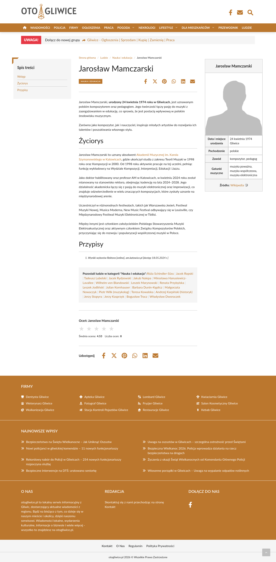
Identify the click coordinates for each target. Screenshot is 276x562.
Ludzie (247, 27)
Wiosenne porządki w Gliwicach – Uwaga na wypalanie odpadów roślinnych (198, 470)
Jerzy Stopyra (93, 296)
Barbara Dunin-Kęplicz (147, 287)
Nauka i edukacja (122, 57)
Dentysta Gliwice (37, 396)
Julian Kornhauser (118, 287)
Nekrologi (147, 27)
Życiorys (22, 83)
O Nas (120, 546)
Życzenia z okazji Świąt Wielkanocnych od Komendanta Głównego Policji (196, 459)
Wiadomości (40, 27)
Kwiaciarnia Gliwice (214, 396)
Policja (59, 27)
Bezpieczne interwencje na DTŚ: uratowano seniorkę (61, 470)
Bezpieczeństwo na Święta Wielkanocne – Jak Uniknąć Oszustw (69, 442)
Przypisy (22, 90)
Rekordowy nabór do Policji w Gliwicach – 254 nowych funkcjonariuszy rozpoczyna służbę (73, 462)
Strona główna (87, 57)
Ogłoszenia (91, 27)
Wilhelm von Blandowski (112, 282)
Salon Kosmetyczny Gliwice (219, 403)
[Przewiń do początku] (266, 552)
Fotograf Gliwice (95, 403)
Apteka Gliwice (94, 396)
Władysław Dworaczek (165, 296)
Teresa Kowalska (142, 292)
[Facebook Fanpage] (229, 12)
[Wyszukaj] (250, 12)
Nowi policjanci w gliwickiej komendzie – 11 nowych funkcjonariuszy (72, 448)
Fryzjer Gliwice (153, 403)
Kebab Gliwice (210, 410)
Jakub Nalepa (142, 278)
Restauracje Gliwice (156, 410)
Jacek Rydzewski (120, 278)
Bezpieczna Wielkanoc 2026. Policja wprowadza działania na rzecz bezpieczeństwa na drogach (192, 450)
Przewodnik (228, 27)
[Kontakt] (240, 12)
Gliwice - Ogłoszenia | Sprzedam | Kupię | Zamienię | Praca (130, 40)
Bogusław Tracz (137, 296)
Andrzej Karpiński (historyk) (174, 292)
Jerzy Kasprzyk (114, 296)
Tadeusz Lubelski (95, 278)
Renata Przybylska (172, 282)
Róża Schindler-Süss (160, 273)
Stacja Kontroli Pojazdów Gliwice (106, 410)
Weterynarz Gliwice (39, 403)
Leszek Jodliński (93, 287)
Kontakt (110, 507)
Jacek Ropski (184, 273)
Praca (108, 27)
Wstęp (21, 76)
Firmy (73, 27)
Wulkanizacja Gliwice (40, 410)
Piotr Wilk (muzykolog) (114, 292)
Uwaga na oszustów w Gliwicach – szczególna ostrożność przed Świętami (197, 442)
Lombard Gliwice (154, 396)
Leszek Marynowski (144, 282)
